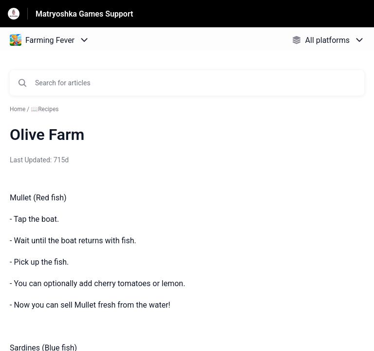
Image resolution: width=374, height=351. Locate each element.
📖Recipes (44, 109)
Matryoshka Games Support (84, 14)
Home (17, 109)
